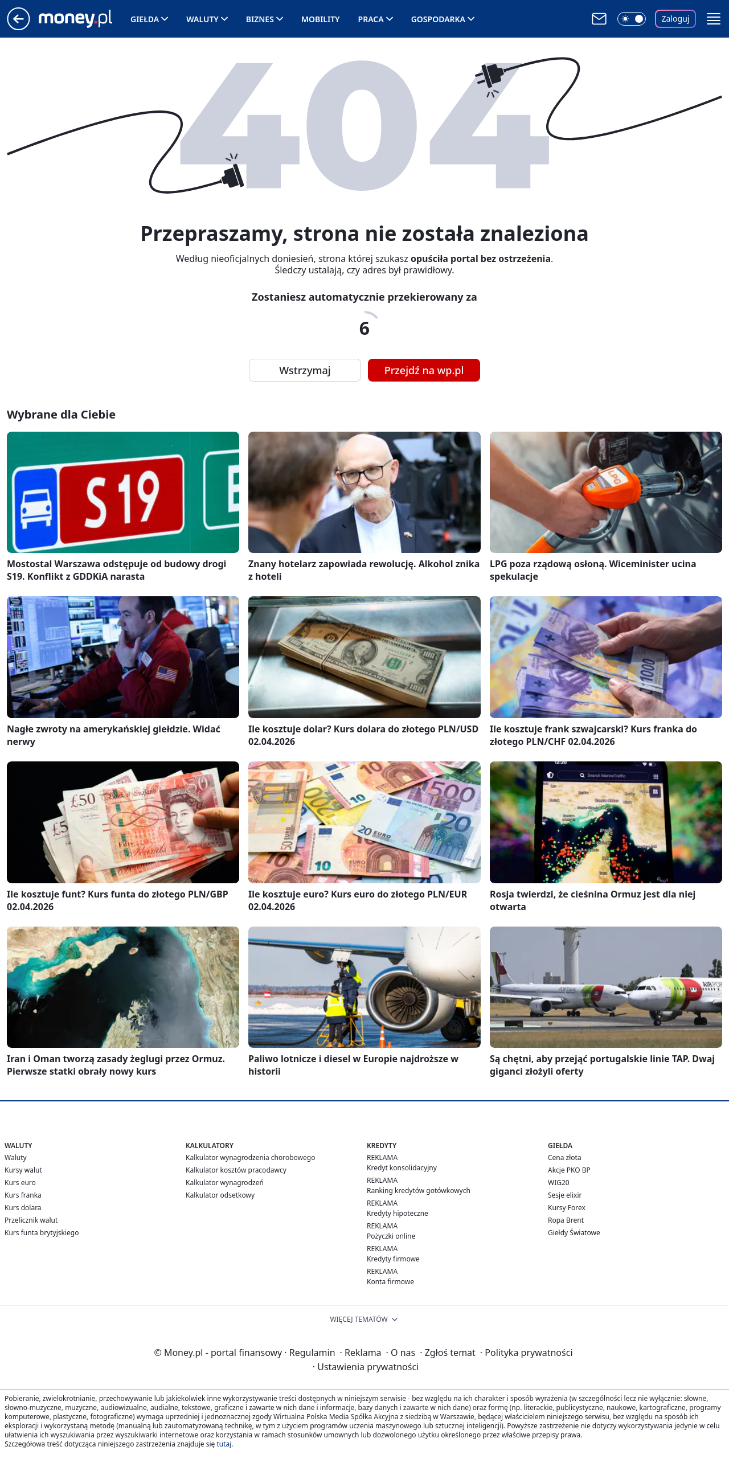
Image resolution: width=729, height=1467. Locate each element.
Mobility (320, 19)
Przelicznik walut (31, 1220)
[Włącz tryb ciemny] (631, 19)
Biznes (260, 19)
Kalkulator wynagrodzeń (225, 1182)
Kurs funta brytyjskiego (42, 1232)
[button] (714, 19)
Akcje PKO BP (569, 1170)
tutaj (223, 1444)
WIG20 (559, 1182)
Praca (371, 19)
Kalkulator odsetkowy (220, 1195)
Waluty (202, 19)
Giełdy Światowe (574, 1232)
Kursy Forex (566, 1207)
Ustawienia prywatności (366, 1367)
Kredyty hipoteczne (397, 1213)
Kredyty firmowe (393, 1259)
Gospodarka (438, 19)
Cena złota (564, 1157)
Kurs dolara (23, 1207)
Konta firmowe (390, 1281)
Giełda (144, 19)
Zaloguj (676, 18)
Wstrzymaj (304, 370)
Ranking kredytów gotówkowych (418, 1190)
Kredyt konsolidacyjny (402, 1168)
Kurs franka (23, 1195)
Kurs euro (20, 1182)
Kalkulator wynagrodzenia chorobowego (250, 1157)
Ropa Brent (566, 1220)
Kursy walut (23, 1170)
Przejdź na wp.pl (424, 370)
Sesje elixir (564, 1195)
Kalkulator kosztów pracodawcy (236, 1170)
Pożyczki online (391, 1236)
